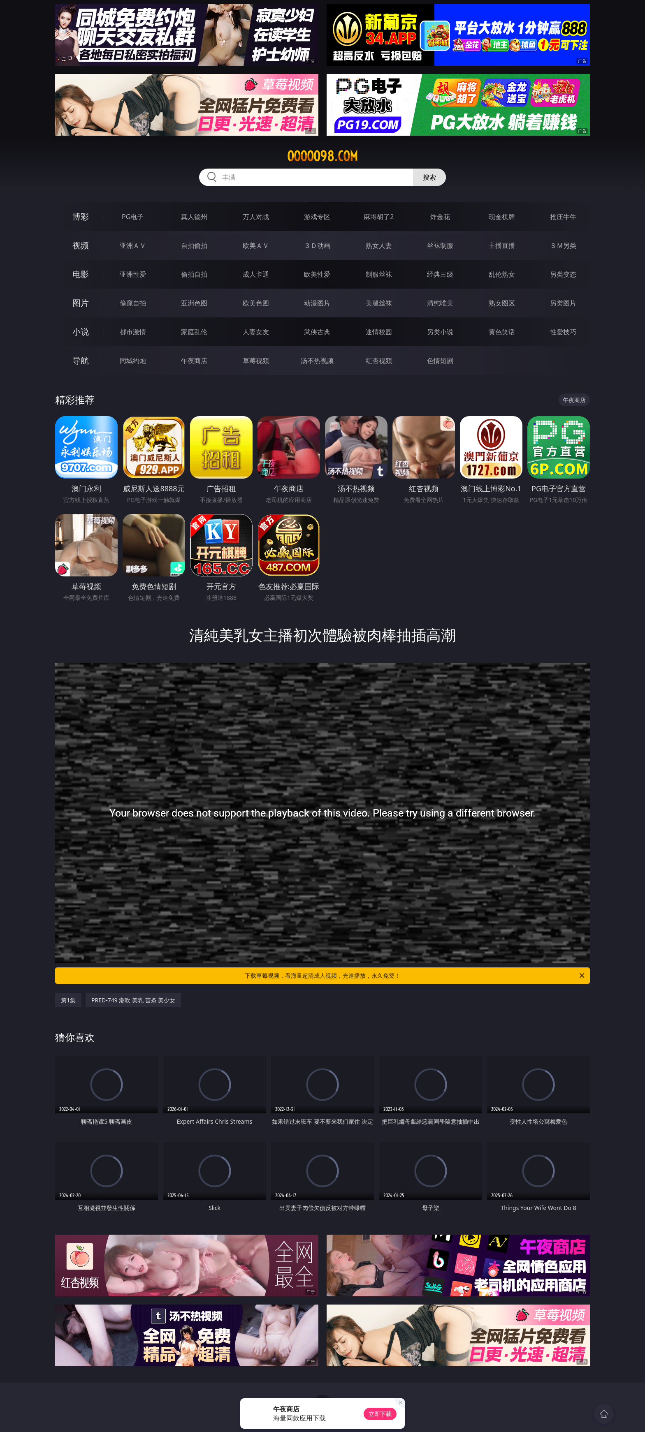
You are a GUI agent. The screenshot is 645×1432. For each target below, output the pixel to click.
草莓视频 (256, 360)
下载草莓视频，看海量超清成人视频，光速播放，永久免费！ (415, 976)
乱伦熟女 (502, 274)
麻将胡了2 (379, 216)
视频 (80, 245)
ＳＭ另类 (563, 245)
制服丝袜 (379, 274)
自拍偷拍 (194, 245)
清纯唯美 (440, 303)
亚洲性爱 (133, 274)
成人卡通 (256, 274)
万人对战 (256, 216)
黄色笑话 (502, 331)
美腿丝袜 (379, 303)
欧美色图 (256, 303)
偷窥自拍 (133, 303)
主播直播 (502, 245)
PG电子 (133, 216)
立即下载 (380, 1414)
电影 (80, 274)
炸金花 (440, 216)
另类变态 (563, 274)
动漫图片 (317, 303)
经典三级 (440, 274)
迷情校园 (379, 331)
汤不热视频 (317, 360)
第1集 (68, 1000)
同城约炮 (133, 360)
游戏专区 (317, 216)
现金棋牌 (502, 216)
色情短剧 (440, 360)
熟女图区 (502, 303)
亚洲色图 (194, 303)
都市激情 (133, 331)
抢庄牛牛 (563, 216)
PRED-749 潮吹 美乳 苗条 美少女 (133, 1000)
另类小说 (440, 331)
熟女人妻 (379, 245)
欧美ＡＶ (256, 245)
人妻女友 (256, 331)
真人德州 (194, 216)
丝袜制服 (440, 245)
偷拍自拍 (194, 274)
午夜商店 (194, 360)
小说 (80, 331)
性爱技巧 (563, 331)
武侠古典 (317, 331)
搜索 (429, 177)
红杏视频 (379, 360)
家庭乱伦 (194, 331)
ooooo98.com (322, 156)
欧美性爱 (317, 274)
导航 (80, 360)
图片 (80, 302)
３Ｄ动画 (317, 245)
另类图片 (563, 303)
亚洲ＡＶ (133, 245)
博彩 (80, 216)
